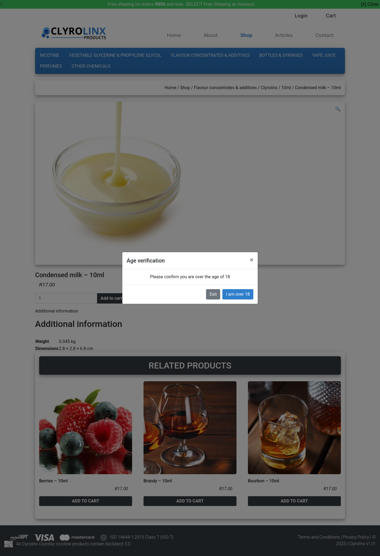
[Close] (251, 259)
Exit (213, 294)
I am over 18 (238, 294)
